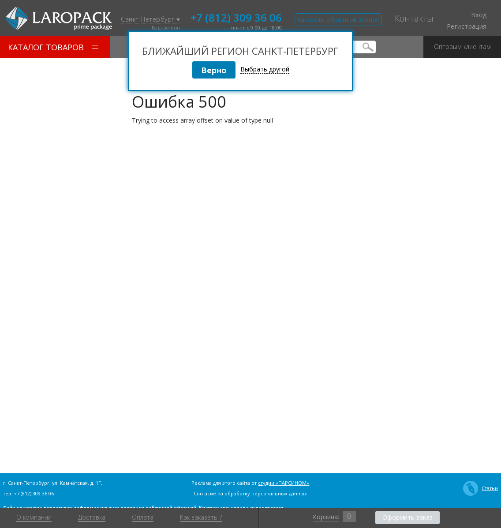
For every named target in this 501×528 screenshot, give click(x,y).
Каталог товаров (53, 47)
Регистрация (467, 26)
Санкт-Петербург (150, 19)
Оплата (142, 517)
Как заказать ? (201, 517)
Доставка (91, 517)
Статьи (480, 488)
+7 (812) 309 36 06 (236, 16)
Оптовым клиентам (462, 43)
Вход (473, 15)
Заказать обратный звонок (338, 19)
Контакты (414, 18)
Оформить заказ (407, 517)
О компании (34, 517)
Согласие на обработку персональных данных (250, 493)
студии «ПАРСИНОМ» (283, 482)
